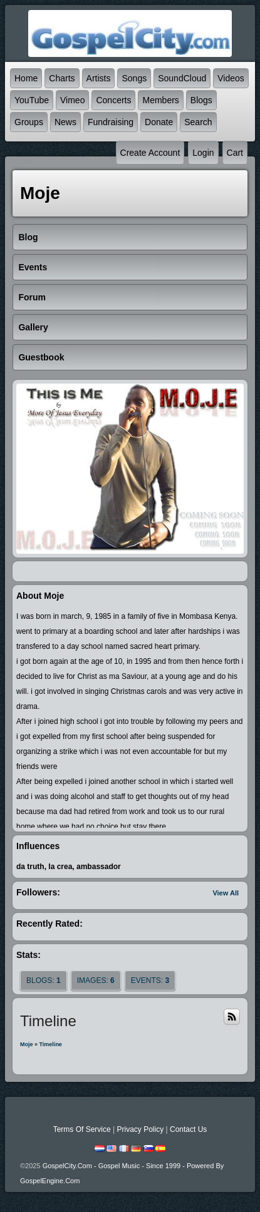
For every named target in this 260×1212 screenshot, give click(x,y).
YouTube (31, 100)
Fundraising (110, 122)
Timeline (50, 1044)
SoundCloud (182, 78)
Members (160, 100)
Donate (159, 122)
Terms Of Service (82, 1129)
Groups (28, 122)
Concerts (113, 100)
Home (26, 78)
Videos (230, 78)
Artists (98, 78)
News (65, 122)
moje (26, 1044)
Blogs (201, 100)
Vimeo (72, 100)
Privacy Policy (140, 1129)
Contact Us (188, 1129)
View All (225, 893)
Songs (134, 78)
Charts (62, 78)
